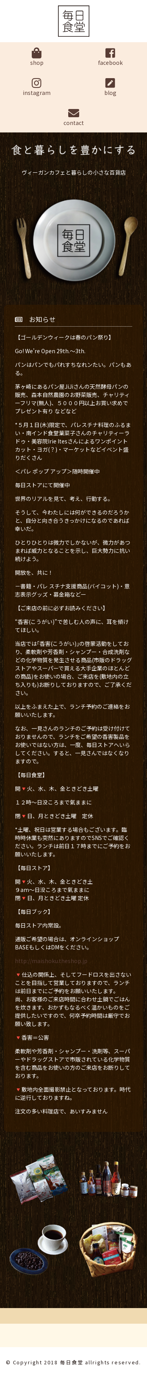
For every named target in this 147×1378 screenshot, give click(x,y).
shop (36, 57)
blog (110, 87)
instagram (36, 87)
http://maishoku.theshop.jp (51, 961)
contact (73, 117)
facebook (110, 57)
